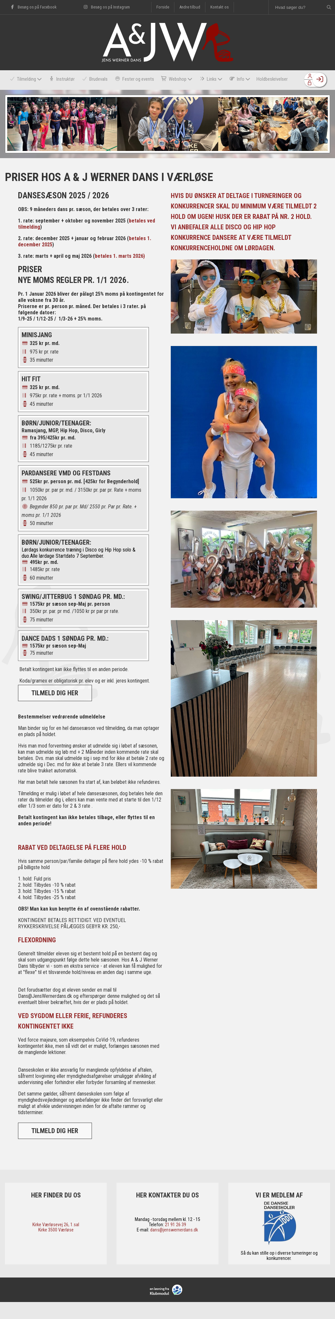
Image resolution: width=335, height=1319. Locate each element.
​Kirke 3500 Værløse (56, 1246)
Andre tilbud (189, 7)
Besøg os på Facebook (33, 7)
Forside (162, 7)
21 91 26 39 (175, 1241)
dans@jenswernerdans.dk (174, 1246)
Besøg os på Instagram (106, 7)
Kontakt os (219, 7)
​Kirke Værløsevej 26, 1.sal (55, 1241)
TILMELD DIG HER (54, 710)
